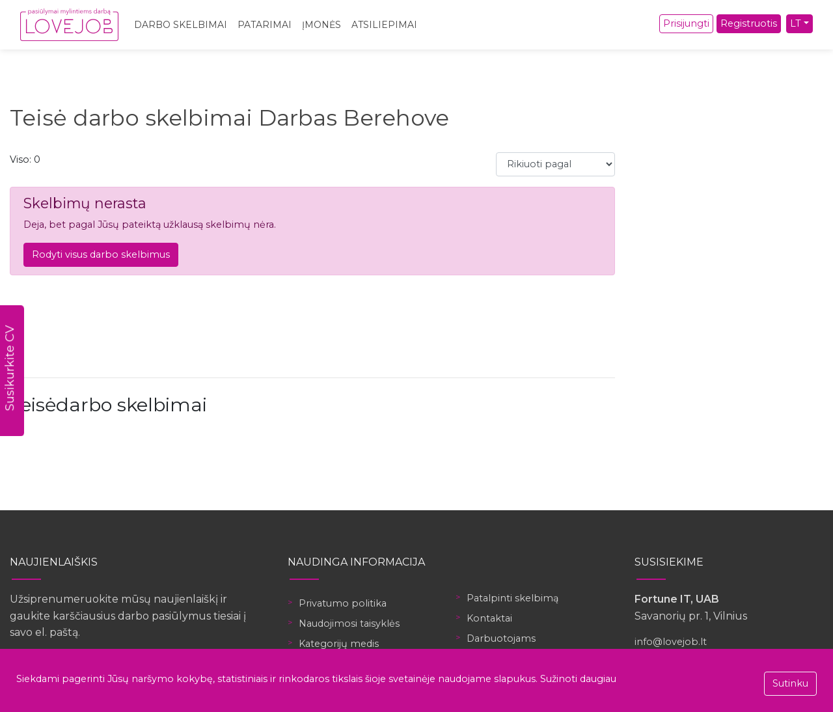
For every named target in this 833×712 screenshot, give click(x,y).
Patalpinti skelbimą (512, 598)
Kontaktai (489, 618)
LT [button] (795, 23)
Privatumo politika (343, 603)
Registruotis (748, 23)
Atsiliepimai (384, 25)
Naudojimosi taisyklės (349, 623)
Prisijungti (686, 23)
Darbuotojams (501, 638)
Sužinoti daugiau (578, 679)
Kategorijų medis (339, 644)
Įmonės (321, 25)
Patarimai (265, 25)
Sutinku (790, 683)
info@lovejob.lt (671, 642)
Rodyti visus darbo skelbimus (101, 254)
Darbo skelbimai (180, 25)
